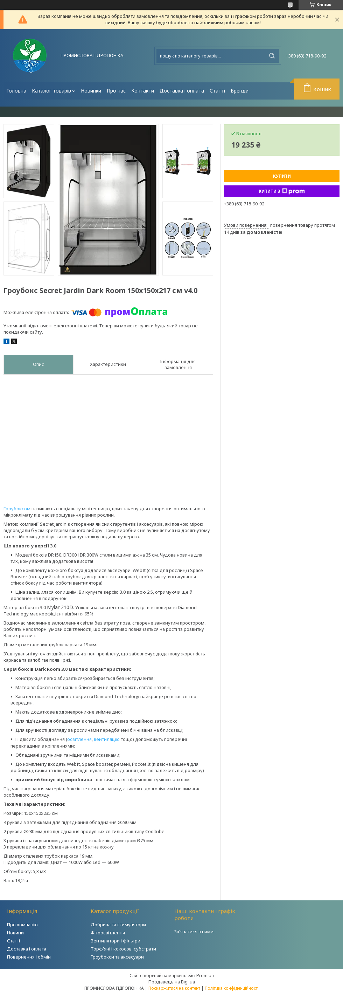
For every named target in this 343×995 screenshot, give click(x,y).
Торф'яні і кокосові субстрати (123, 949)
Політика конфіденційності (232, 988)
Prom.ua (205, 975)
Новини (15, 932)
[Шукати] (272, 56)
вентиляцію (107, 739)
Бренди (239, 90)
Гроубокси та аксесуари (117, 957)
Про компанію (22, 924)
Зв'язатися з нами (194, 931)
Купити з (282, 191)
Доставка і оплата (182, 90)
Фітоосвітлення (108, 932)
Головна (16, 90)
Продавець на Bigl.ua (171, 982)
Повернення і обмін (29, 957)
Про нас (116, 90)
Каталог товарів (51, 90)
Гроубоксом (17, 508)
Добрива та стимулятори (118, 924)
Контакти (142, 90)
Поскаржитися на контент (174, 988)
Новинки (91, 90)
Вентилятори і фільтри (115, 941)
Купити (282, 176)
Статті (217, 90)
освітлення (79, 739)
